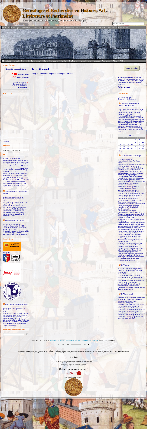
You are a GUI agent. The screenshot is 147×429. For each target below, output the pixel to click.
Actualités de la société (22, 61)
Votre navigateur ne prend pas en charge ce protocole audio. (73, 344)
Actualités (9, 61)
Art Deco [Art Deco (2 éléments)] (14, 160)
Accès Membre (131, 68)
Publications (106, 61)
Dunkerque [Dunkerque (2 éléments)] (18, 166)
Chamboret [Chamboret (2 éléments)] (13, 162)
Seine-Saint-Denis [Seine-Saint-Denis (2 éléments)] (19, 181)
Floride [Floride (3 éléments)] (5, 169)
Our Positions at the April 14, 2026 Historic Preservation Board (14, 309)
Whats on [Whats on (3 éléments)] (18, 185)
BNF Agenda (125, 265)
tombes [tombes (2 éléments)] (17, 183)
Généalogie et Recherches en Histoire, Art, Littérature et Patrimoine (74, 340)
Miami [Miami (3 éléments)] (12, 173)
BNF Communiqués (127, 294)
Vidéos (122, 61)
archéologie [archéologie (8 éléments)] (7, 160)
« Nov (120, 151)
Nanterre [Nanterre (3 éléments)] (17, 173)
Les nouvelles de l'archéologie (131, 156)
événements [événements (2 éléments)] (6, 187)
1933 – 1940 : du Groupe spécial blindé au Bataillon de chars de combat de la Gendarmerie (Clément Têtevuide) (131, 110)
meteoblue (6, 141)
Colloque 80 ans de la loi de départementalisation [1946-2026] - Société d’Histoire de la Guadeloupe (14, 226)
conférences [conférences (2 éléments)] (25, 162)
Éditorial (45, 61)
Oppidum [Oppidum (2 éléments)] (19, 175)
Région (115, 61)
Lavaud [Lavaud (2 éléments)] (24, 172)
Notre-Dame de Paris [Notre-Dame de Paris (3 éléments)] (9, 175)
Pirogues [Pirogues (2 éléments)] (24, 175)
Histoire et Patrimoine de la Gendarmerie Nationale (129, 104)
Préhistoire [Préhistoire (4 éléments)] (6, 177)
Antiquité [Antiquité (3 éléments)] (17, 158)
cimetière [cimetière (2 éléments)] (19, 162)
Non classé (97, 61)
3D (3, 61)
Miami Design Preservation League (16, 304)
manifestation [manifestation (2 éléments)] (6, 173)
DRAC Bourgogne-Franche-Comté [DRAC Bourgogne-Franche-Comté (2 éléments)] (16, 164)
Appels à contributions (125, 159)
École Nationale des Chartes (14, 221)
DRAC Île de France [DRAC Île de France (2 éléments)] (8, 166)
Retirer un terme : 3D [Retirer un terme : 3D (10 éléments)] (14, 179)
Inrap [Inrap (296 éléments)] (24, 169)
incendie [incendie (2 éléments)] (17, 169)
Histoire (63, 61)
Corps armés (35, 61)
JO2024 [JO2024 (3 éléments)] (5, 172)
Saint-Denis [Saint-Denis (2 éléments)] (10, 181)
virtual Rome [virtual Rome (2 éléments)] (11, 185)
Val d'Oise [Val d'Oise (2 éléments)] (23, 183)
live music (83, 61)
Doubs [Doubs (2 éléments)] (4, 164)
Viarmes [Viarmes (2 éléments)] (5, 185)
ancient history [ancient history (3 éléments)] (9, 158)
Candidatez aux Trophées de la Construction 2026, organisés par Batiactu (13, 198)
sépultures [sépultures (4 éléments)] (11, 183)
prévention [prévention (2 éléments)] (13, 177)
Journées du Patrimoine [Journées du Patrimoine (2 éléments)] (15, 172)
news (89, 61)
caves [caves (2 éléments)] (8, 162)
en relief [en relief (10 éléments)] (24, 166)
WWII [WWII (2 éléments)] (23, 185)
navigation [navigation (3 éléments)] (24, 173)
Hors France (73, 61)
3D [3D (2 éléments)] (3, 158)
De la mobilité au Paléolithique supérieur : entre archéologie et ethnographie (131, 165)
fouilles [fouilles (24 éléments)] (11, 169)
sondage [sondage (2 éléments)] (5, 183)
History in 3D (7, 253)
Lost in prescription (124, 209)
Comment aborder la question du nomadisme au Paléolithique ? (128, 187)
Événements (53, 61)
